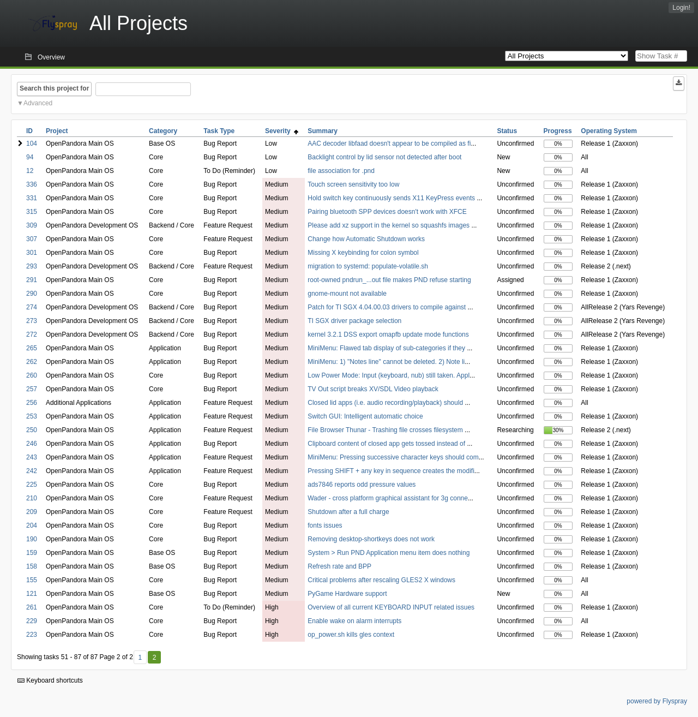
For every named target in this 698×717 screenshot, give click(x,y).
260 (31, 375)
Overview (51, 57)
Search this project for (54, 88)
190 (31, 539)
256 (31, 403)
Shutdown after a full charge (348, 512)
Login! (681, 7)
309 (31, 225)
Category (163, 131)
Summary (323, 131)
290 (31, 293)
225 (31, 484)
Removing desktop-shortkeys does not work (371, 539)
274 (31, 307)
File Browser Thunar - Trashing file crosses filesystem (386, 430)
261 (31, 607)
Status (507, 131)
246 (31, 443)
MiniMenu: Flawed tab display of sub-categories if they (387, 348)
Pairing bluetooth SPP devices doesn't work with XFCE (387, 212)
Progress (558, 131)
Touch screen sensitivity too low (353, 184)
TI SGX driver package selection (354, 321)
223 (31, 634)
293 (31, 266)
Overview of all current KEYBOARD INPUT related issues (391, 607)
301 (31, 252)
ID (29, 131)
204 (31, 525)
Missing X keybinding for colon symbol (363, 252)
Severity (281, 131)
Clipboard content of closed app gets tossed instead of (387, 443)
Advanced (37, 103)
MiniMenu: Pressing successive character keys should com (393, 457)
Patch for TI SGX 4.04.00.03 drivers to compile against (387, 307)
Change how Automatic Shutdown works (366, 239)
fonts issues (325, 525)
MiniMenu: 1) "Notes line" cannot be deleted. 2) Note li (386, 362)
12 (29, 171)
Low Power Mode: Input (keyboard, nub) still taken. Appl (389, 375)
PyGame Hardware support (347, 594)
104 (31, 143)
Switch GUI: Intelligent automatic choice (365, 416)
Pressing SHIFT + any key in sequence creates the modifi (391, 471)
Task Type (218, 131)
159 (31, 553)
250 (31, 430)
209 (31, 512)
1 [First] (140, 657)
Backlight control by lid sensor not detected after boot (384, 157)
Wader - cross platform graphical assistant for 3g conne (388, 498)
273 (31, 321)
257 (31, 389)
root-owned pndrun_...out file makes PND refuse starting (389, 280)
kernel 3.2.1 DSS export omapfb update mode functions (388, 334)
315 (31, 212)
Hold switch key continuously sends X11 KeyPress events (392, 198)
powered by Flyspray (657, 701)
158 (31, 566)
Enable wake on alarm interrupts (354, 621)
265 (31, 348)
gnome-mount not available (347, 293)
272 (31, 334)
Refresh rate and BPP (339, 566)
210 (31, 498)
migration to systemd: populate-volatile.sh (368, 266)
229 (31, 621)
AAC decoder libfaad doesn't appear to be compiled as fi (389, 143)
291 (31, 280)
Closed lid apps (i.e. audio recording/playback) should (386, 403)
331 (31, 198)
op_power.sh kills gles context (351, 634)
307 (31, 239)
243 (31, 457)
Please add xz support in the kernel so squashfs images (389, 225)
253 (31, 416)
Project (57, 131)
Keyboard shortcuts (50, 680)
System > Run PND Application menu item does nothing (389, 553)
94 (29, 157)
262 (31, 362)
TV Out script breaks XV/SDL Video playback (373, 389)
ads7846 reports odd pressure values (362, 484)
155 (31, 580)
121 (31, 594)
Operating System (609, 131)
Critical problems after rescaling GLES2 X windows (381, 580)
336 (31, 184)
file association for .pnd (341, 171)
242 (31, 471)
